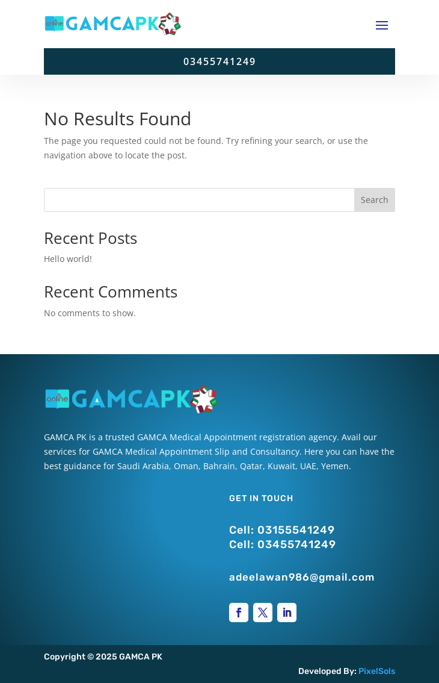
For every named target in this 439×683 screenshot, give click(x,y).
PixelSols (376, 671)
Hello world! (68, 258)
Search (374, 199)
